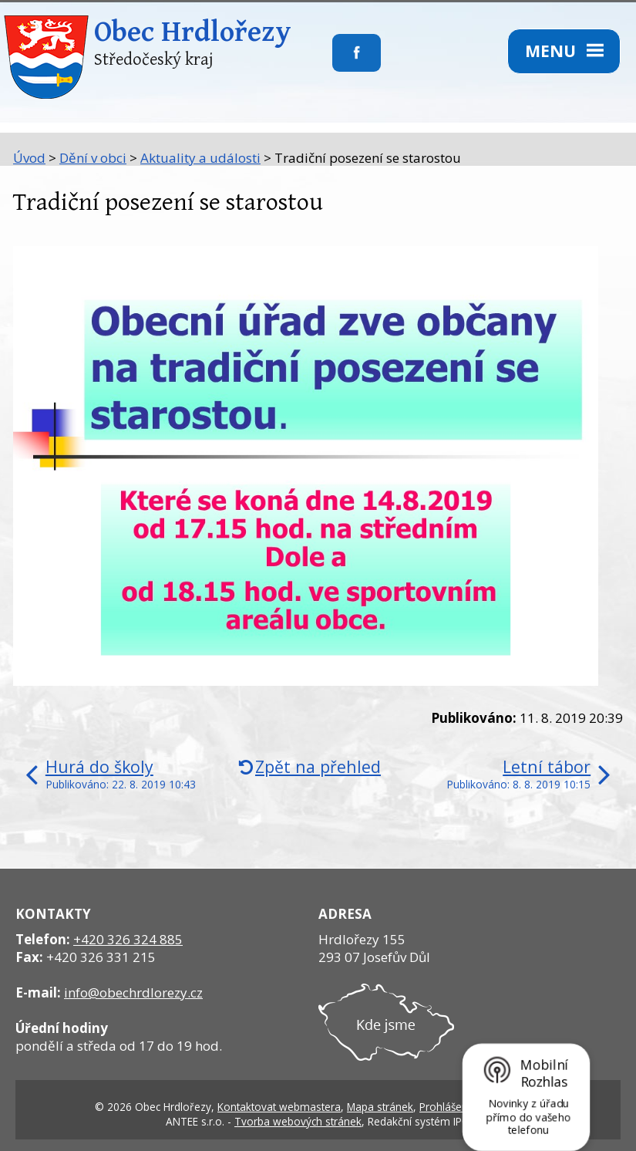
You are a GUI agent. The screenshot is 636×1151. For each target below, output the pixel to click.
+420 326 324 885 (128, 939)
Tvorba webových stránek (298, 1121)
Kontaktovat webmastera (279, 1106)
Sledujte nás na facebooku (332, 62)
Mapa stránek (380, 1106)
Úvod (29, 158)
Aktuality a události (200, 158)
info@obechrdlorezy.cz (133, 992)
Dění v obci (92, 158)
